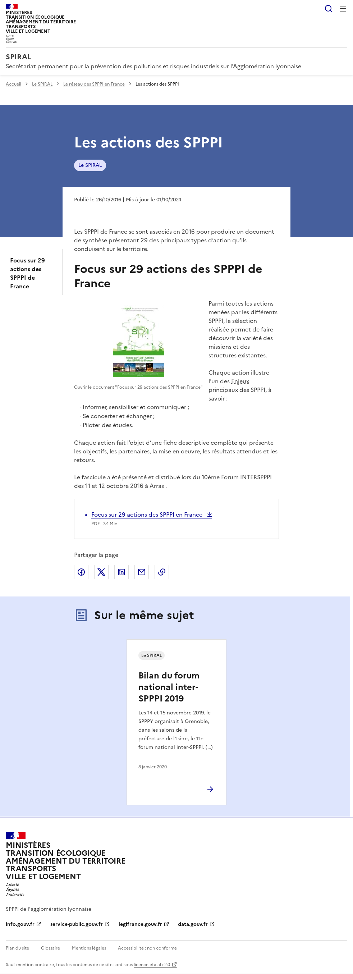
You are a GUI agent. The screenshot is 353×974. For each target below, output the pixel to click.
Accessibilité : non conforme (147, 948)
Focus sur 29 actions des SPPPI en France (147, 514)
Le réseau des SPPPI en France (94, 84)
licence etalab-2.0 (152, 964)
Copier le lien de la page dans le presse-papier (162, 572)
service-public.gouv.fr (76, 924)
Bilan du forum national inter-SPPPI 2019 (169, 687)
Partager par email (141, 572)
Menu (343, 8)
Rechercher (328, 8)
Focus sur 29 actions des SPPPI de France (27, 273)
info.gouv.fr (20, 924)
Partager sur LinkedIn (121, 572)
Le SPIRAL (42, 84)
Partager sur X (101, 572)
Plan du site (17, 948)
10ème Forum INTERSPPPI (237, 477)
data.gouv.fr (193, 924)
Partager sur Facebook (81, 572)
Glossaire (50, 948)
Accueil (13, 84)
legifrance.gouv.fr (140, 924)
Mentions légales (89, 948)
